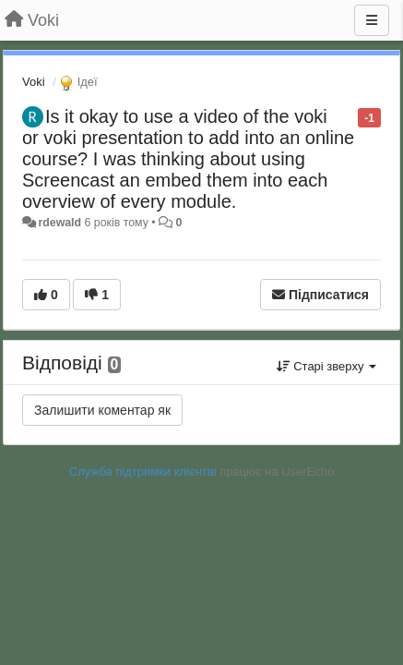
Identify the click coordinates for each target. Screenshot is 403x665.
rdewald (59, 222)
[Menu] (371, 20)
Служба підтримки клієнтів (143, 471)
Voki (33, 82)
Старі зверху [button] (326, 366)
